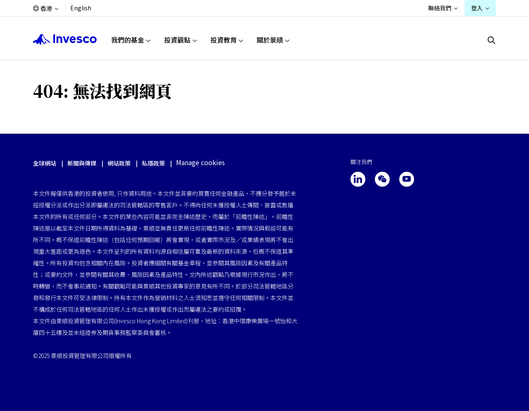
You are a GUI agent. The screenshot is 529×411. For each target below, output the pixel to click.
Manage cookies (200, 162)
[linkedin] (357, 179)
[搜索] (492, 40)
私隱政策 (153, 163)
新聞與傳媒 (82, 163)
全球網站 (44, 163)
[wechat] (382, 179)
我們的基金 (127, 40)
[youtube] (406, 179)
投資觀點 (177, 40)
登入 (477, 8)
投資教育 (223, 40)
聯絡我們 (439, 8)
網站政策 (119, 163)
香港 (46, 8)
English (80, 8)
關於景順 (270, 40)
